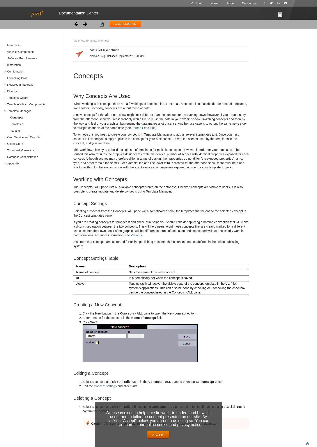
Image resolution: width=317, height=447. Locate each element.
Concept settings (105, 386)
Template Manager (19, 111)
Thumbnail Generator (20, 150)
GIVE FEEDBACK (125, 23)
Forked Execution (143, 128)
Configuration (15, 71)
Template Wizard (17, 97)
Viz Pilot (78, 40)
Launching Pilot (17, 78)
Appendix (13, 163)
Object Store (15, 143)
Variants (15, 130)
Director (12, 91)
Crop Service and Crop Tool (24, 137)
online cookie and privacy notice (173, 424)
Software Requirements (22, 58)
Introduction (14, 45)
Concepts (16, 117)
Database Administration (22, 157)
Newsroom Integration (21, 84)
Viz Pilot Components (20, 51)
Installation (14, 65)
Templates (16, 124)
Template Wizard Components (26, 104)
